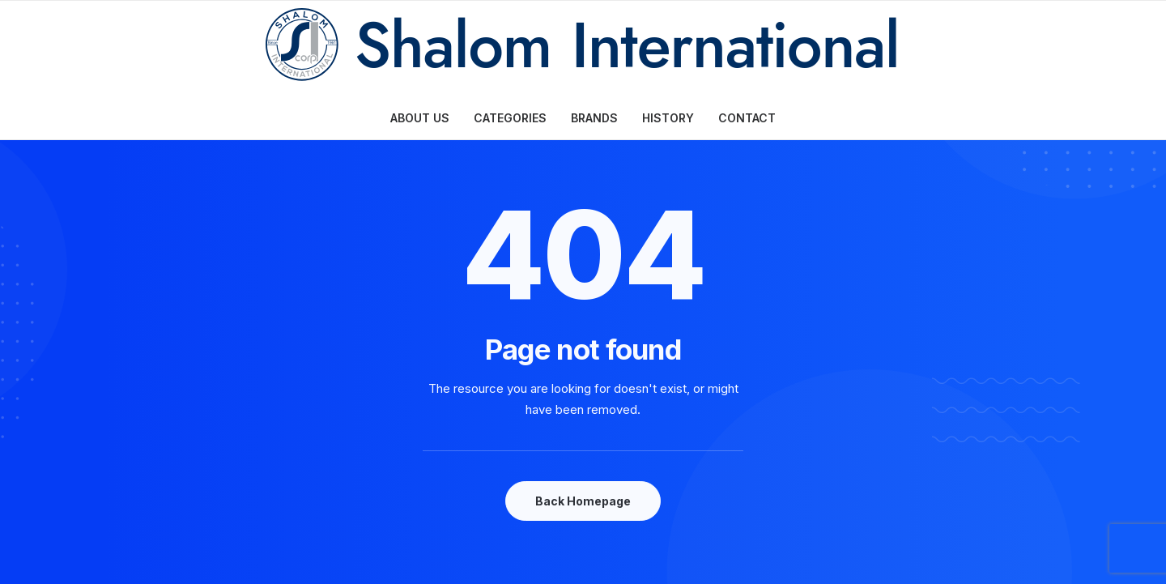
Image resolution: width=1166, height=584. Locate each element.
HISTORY (668, 118)
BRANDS (594, 118)
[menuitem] (425, 118)
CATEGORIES (510, 118)
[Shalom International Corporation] (583, 48)
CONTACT (747, 118)
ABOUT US (419, 118)
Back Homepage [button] (583, 501)
